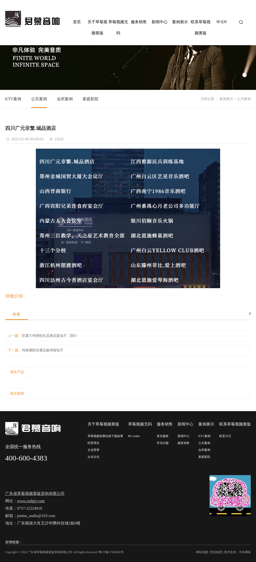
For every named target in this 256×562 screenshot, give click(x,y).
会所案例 (65, 99)
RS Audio (134, 436)
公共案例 (39, 99)
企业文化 (93, 457)
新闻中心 (159, 22)
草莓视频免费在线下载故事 (105, 436)
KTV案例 (13, 99)
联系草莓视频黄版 (200, 27)
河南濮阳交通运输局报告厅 (42, 350)
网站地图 (202, 552)
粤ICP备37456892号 (111, 552)
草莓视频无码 (118, 27)
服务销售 (139, 22)
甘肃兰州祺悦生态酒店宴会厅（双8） (50, 336)
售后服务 (163, 436)
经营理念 (93, 443)
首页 (77, 22)
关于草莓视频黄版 (97, 27)
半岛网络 (245, 552)
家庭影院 (90, 99)
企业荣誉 (93, 450)
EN (224, 22)
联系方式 (225, 436)
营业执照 (216, 552)
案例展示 (180, 22)
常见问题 (163, 443)
